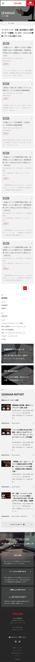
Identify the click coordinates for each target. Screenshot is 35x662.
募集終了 (4, 308)
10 (21, 288)
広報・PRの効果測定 (7, 329)
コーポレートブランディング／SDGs (12, 323)
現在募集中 (4, 305)
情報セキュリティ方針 (17, 647)
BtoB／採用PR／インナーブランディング (13, 326)
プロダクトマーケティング (9, 336)
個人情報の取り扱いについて (17, 653)
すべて (3, 302)
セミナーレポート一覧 (17, 524)
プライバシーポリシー (17, 650)
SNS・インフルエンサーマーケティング (13, 333)
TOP (2, 23)
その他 (3, 339)
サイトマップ (17, 655)
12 (28, 288)
